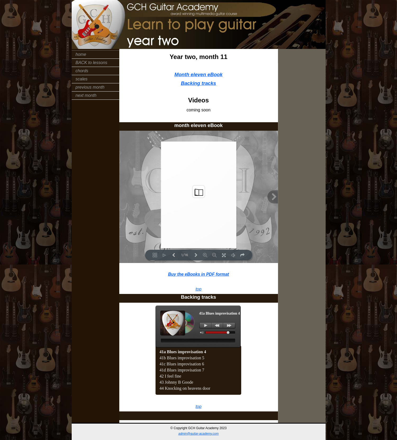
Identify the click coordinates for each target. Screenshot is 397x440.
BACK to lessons (91, 62)
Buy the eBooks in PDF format (198, 274)
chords (82, 71)
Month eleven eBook (199, 74)
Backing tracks (198, 83)
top (198, 289)
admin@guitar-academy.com (198, 434)
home (81, 54)
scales (82, 79)
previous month (90, 87)
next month (86, 95)
